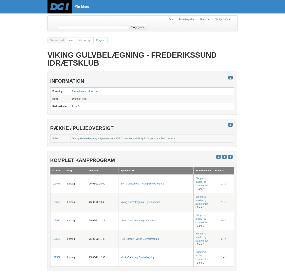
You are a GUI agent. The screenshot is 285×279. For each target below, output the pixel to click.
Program (100, 40)
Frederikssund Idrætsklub (85, 91)
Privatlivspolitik (186, 19)
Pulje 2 (75, 106)
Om (171, 19)
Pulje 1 (56, 138)
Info (71, 40)
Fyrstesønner (107, 138)
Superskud (153, 138)
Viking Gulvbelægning (84, 138)
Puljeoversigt (84, 40)
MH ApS (140, 138)
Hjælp (204, 19)
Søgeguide (138, 27)
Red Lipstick (167, 138)
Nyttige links (222, 19)
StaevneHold (57, 40)
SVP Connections (125, 138)
